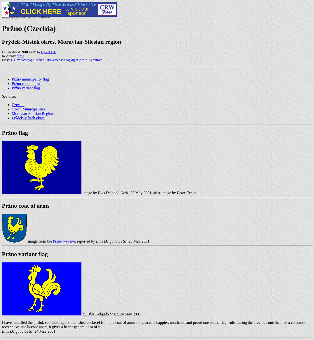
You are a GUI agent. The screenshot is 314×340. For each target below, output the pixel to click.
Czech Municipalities (28, 109)
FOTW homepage (22, 60)
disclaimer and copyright (62, 60)
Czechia (18, 105)
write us (85, 60)
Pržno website (64, 241)
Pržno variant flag (26, 88)
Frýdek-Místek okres (28, 118)
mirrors (97, 60)
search (40, 60)
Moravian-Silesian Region (32, 113)
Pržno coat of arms (26, 84)
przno (20, 56)
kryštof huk (48, 52)
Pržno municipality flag (30, 79)
